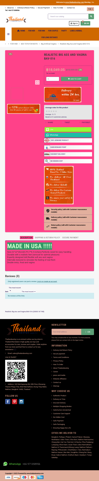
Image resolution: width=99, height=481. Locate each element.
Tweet (66, 122)
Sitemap (56, 386)
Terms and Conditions (61, 357)
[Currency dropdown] (90, 9)
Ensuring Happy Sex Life (62, 428)
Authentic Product (59, 396)
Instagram (21, 401)
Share (49, 122)
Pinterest (85, 122)
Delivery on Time (59, 399)
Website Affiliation (59, 379)
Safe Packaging (59, 424)
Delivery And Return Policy (62, 350)
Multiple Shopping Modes (62, 406)
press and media (59, 375)
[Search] (71, 16)
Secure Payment (43, 8)
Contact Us (70, 8)
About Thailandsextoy (61, 368)
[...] (15, 349)
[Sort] (15, 289)
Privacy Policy (58, 361)
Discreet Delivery (59, 403)
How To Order (57, 8)
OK (87, 332)
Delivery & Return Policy (25, 8)
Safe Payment (58, 421)
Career (55, 372)
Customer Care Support (61, 414)
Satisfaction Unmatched (62, 410)
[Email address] (66, 332)
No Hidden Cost (58, 417)
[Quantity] (52, 79)
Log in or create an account (47, 281)
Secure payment (59, 354)
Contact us (57, 382)
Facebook (7, 401)
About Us (9, 8)
